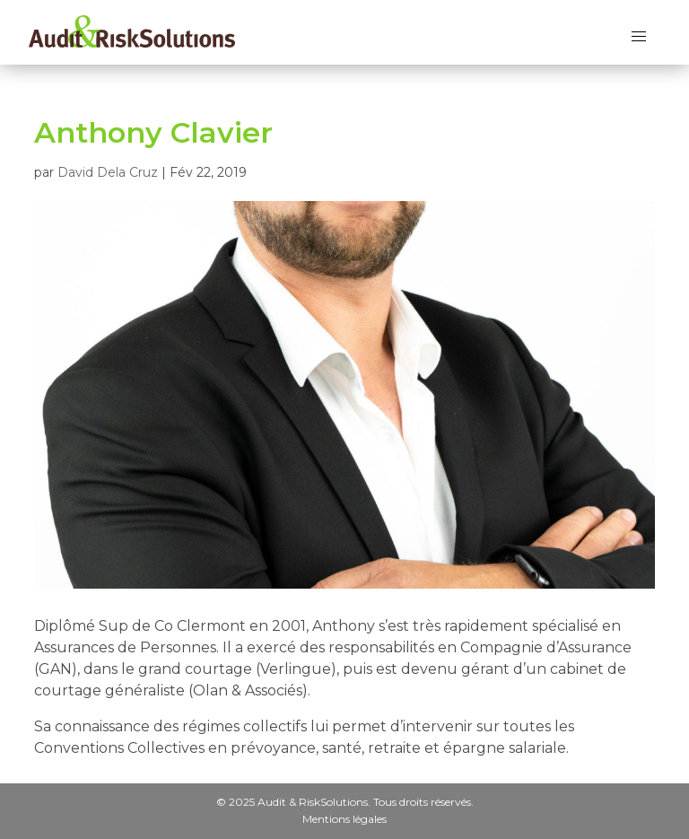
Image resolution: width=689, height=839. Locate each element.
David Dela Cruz (107, 172)
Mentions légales (344, 818)
